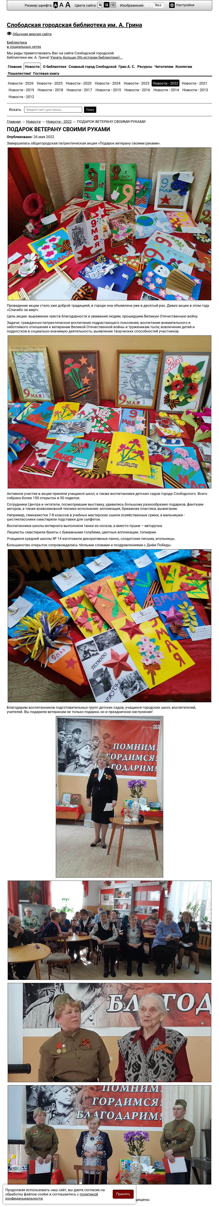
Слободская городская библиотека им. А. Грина (74, 24)
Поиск (90, 109)
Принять (123, 1194)
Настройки (185, 5)
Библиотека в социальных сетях (24, 44)
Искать (15, 109)
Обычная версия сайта (32, 34)
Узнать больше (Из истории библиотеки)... (86, 57)
